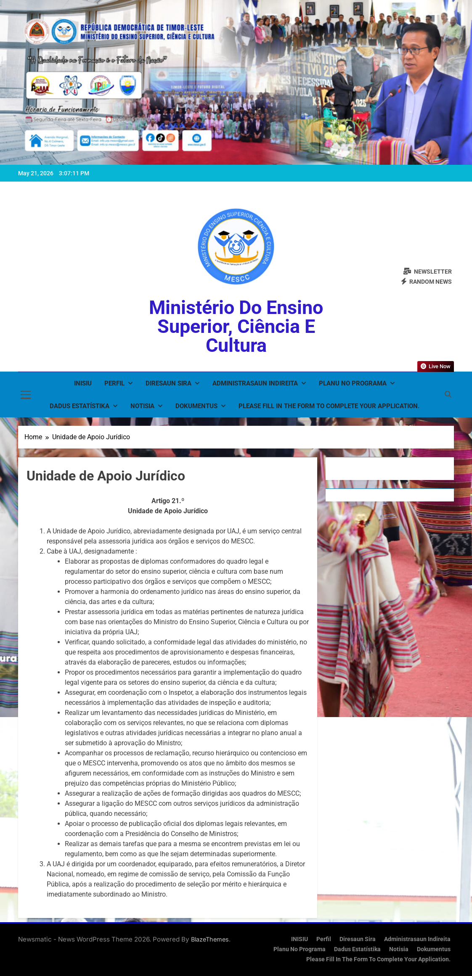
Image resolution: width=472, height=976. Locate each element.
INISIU (83, 383)
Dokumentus (196, 406)
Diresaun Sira (168, 383)
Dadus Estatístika (79, 406)
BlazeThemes (210, 939)
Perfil (114, 383)
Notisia (142, 406)
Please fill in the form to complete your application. (329, 406)
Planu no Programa (353, 383)
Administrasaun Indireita (255, 383)
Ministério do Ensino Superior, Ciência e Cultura (236, 326)
